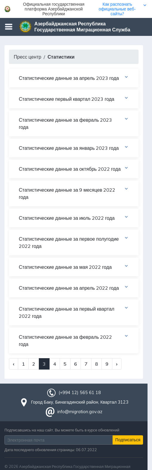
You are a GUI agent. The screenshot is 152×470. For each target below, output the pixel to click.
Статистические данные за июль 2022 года (74, 217)
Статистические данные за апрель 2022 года (74, 287)
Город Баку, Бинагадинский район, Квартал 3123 (80, 402)
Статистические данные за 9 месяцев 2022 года (74, 193)
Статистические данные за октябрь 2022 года (74, 168)
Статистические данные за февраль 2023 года (74, 123)
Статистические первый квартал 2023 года (74, 98)
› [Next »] (116, 364)
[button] (76, 9)
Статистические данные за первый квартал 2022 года (74, 312)
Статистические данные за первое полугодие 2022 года (74, 242)
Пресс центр (27, 57)
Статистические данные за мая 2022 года (74, 266)
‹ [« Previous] (13, 364)
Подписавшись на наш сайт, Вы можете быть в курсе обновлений (61, 430)
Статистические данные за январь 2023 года (74, 147)
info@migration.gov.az (79, 411)
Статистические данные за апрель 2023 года (74, 77)
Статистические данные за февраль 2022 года (74, 340)
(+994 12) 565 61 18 (80, 392)
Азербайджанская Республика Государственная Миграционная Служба (82, 27)
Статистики (60, 57)
